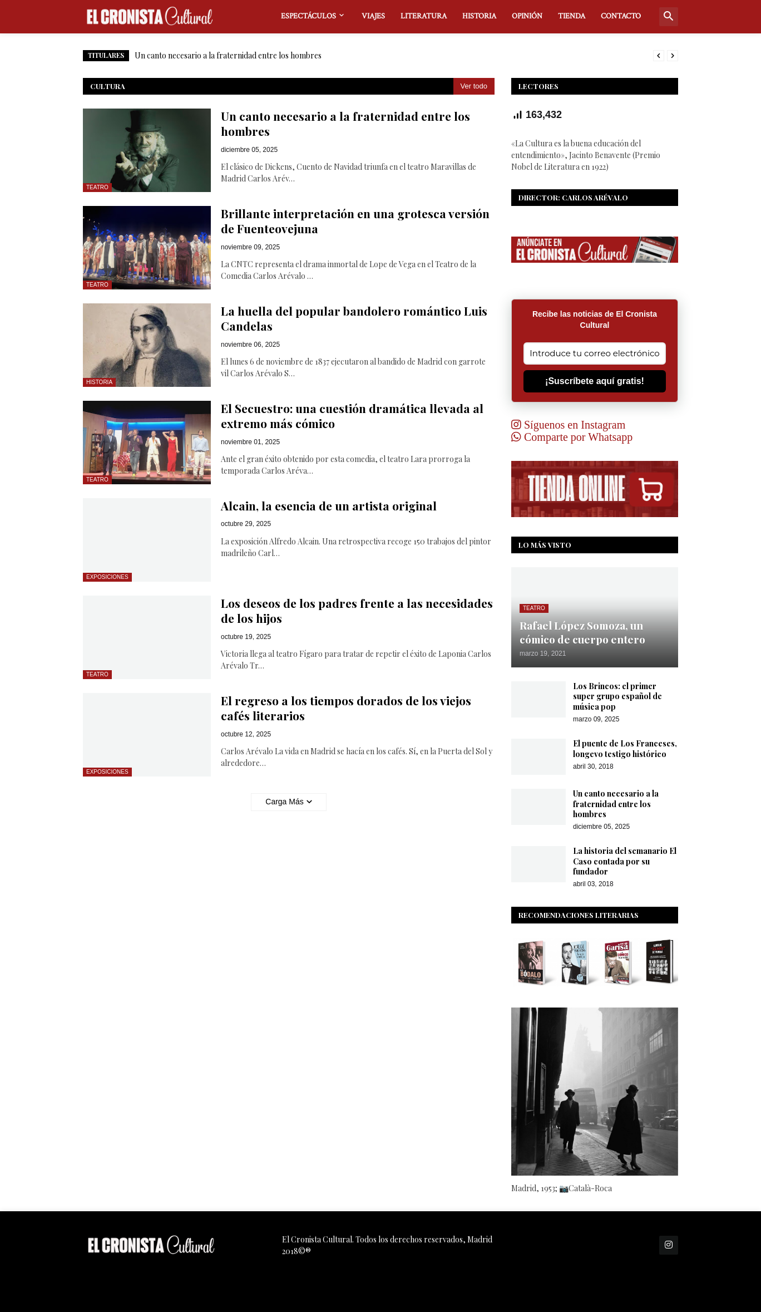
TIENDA (571, 16)
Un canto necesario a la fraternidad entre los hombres (228, 55)
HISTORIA (479, 16)
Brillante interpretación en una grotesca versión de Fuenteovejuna (355, 221)
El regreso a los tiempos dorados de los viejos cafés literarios (346, 708)
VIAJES (373, 16)
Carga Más (284, 801)
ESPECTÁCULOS (308, 16)
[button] (668, 16)
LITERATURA (424, 16)
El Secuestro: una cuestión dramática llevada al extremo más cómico (352, 416)
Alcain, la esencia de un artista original (329, 505)
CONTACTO (621, 16)
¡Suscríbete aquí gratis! (594, 381)
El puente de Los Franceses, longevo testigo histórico (625, 749)
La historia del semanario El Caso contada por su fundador (624, 861)
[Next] (672, 55)
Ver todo (474, 86)
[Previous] (658, 55)
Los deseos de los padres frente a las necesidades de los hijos (357, 611)
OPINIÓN (527, 16)
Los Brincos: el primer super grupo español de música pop (617, 696)
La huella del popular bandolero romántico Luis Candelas (354, 318)
